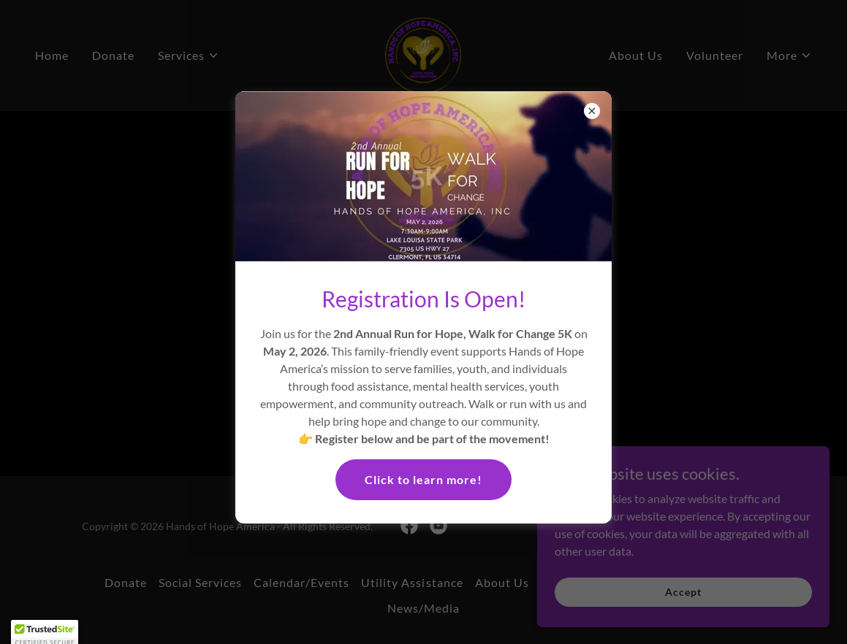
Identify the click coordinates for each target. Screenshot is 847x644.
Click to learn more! (423, 479)
